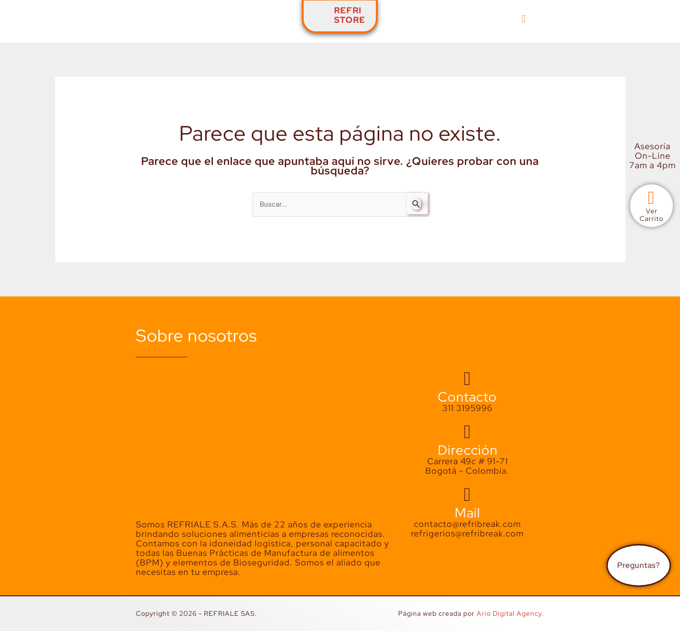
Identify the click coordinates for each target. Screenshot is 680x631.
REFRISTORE (349, 15)
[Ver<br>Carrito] (651, 198)
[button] (524, 19)
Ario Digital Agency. (510, 613)
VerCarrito (651, 215)
